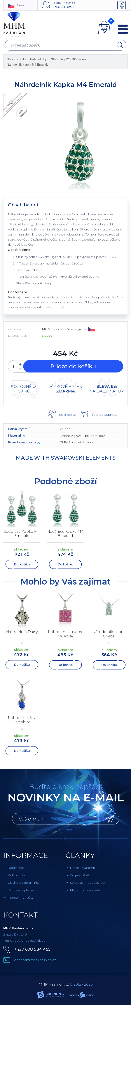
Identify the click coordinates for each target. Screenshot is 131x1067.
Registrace (64, 7)
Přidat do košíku (73, 366)
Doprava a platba (21, 890)
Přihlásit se (64, 3)
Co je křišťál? (79, 875)
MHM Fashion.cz (54, 984)
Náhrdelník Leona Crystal (109, 634)
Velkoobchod (18, 875)
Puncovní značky (20, 898)
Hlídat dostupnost (103, 415)
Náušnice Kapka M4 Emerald (65, 533)
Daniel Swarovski (83, 868)
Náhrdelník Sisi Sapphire (22, 720)
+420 (32, 949)
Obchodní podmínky (23, 883)
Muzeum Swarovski (85, 890)
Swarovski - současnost (87, 883)
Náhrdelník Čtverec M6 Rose (65, 634)
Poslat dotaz (66, 415)
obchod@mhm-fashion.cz (35, 960)
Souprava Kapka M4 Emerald (22, 533)
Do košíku (22, 564)
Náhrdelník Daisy (22, 632)
